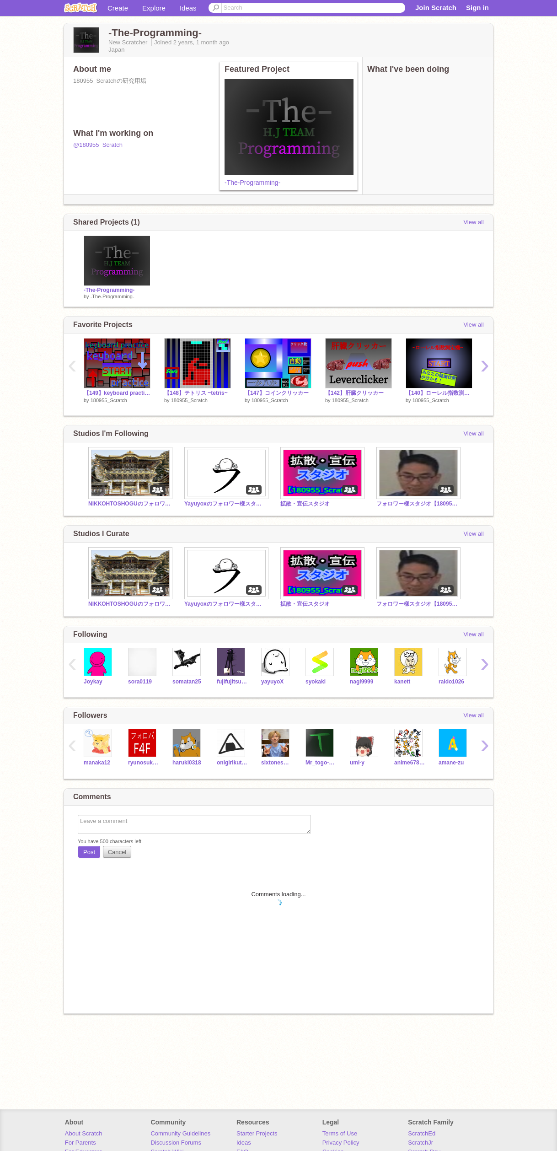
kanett (402, 681)
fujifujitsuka (232, 681)
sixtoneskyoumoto (276, 762)
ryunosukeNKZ (143, 762)
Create (117, 8)
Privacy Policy (340, 1142)
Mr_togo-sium (320, 762)
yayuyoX (272, 681)
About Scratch (83, 1133)
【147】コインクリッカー (277, 393)
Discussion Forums (175, 1142)
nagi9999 (361, 681)
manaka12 (97, 762)
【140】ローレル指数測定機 (439, 393)
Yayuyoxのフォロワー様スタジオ (225, 503)
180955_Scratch (109, 400)
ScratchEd (421, 1133)
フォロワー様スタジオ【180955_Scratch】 (417, 503)
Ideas (188, 8)
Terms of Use (340, 1133)
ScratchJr (420, 1142)
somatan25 (186, 681)
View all (473, 222)
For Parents (80, 1142)
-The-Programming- (252, 182)
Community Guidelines (180, 1133)
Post (89, 852)
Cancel (117, 852)
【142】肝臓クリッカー (354, 393)
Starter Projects (257, 1133)
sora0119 (140, 681)
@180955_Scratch (98, 144)
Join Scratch (435, 7)
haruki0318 (186, 762)
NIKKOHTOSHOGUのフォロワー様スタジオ (129, 503)
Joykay (93, 681)
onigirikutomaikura (232, 762)
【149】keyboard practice (117, 393)
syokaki (315, 681)
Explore (154, 8)
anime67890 (409, 762)
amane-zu (451, 762)
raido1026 (451, 681)
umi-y (357, 762)
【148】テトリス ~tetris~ (196, 393)
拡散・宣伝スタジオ (305, 503)
